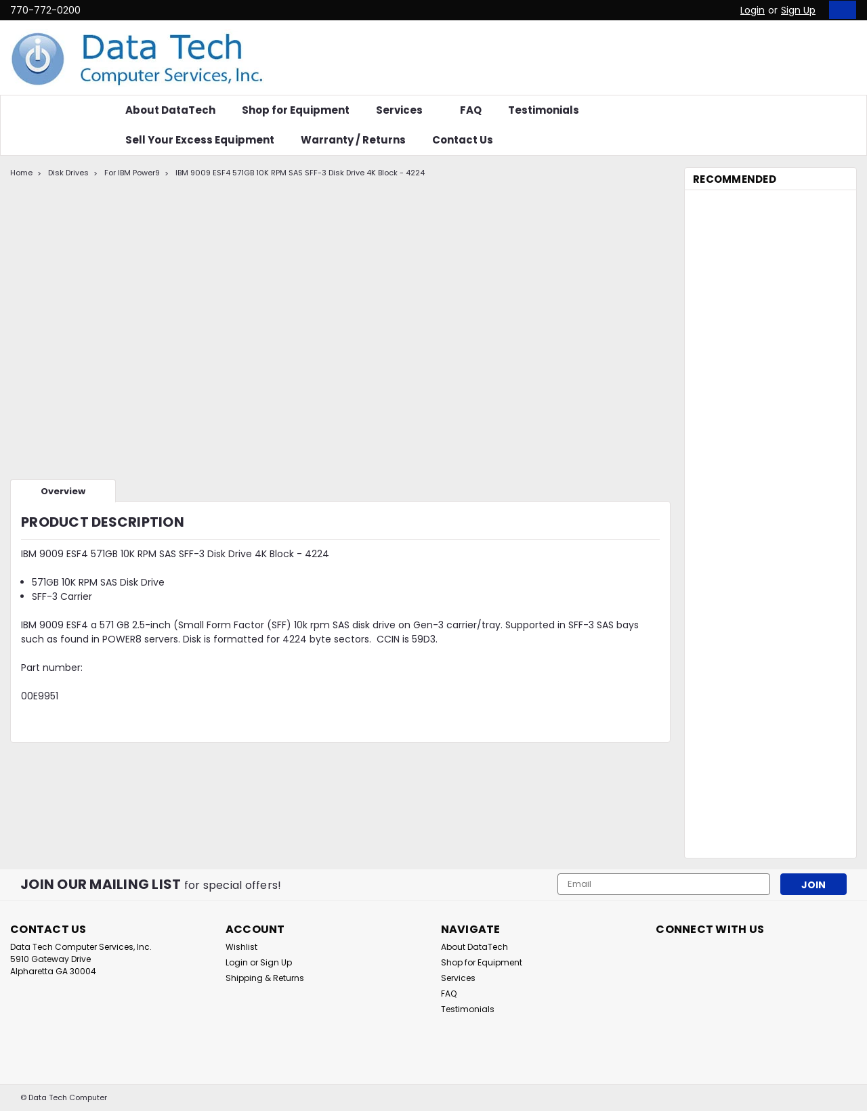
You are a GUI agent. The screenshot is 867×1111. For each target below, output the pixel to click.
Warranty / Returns (353, 140)
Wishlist (241, 947)
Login (752, 10)
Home (21, 172)
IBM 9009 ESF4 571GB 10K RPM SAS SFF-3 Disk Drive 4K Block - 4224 (300, 172)
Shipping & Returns (265, 978)
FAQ (471, 110)
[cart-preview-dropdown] (839, 10)
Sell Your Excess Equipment (199, 140)
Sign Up (798, 10)
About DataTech (170, 110)
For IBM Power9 (132, 172)
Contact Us (462, 140)
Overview (63, 491)
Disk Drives (68, 172)
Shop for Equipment (296, 110)
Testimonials (543, 110)
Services (405, 110)
